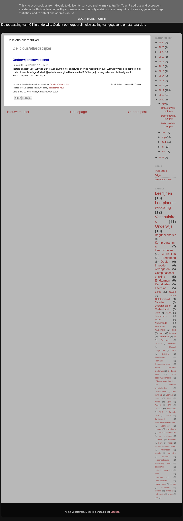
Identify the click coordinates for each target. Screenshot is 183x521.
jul (163, 146)
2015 (162, 71)
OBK (158, 291)
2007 (162, 157)
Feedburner (160, 357)
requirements (160, 484)
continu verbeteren (167, 432)
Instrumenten (160, 391)
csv (160, 436)
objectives (159, 467)
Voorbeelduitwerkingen (165, 422)
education (160, 326)
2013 (162, 80)
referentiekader (161, 480)
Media (157, 402)
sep (164, 137)
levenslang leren (163, 463)
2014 (162, 76)
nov (164, 103)
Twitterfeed (160, 419)
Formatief (159, 361)
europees (172, 439)
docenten (159, 439)
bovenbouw (171, 429)
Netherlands (161, 323)
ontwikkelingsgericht (164, 470)
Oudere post (137, 112)
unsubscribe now (56, 88)
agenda (158, 429)
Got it (102, 18)
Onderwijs (163, 226)
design (169, 436)
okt (164, 132)
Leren (157, 398)
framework (160, 330)
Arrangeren (162, 269)
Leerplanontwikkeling (165, 205)
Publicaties (161, 170)
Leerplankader (163, 305)
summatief (165, 487)
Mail (169, 398)
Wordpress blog (163, 179)
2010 (162, 95)
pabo (157, 474)
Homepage (78, 112)
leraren (165, 457)
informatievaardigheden (165, 446)
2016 (162, 66)
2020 (162, 52)
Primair (158, 405)
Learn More (86, 18)
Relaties (158, 409)
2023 (162, 47)
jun (164, 151)
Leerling (169, 395)
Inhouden (161, 265)
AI (175, 337)
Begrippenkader (165, 235)
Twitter (168, 415)
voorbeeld (164, 336)
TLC (161, 412)
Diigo (158, 175)
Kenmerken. (161, 316)
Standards (171, 409)
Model (158, 319)
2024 (162, 42)
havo (160, 443)
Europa (165, 354)
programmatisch (162, 477)
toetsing (169, 491)
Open (169, 402)
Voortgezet (165, 426)
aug (164, 141)
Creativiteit (165, 340)
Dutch (173, 350)
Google (168, 312)
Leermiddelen (164, 250)
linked (161, 333)
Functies (159, 302)
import (169, 443)
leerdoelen (171, 453)
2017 (162, 61)
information (165, 450)
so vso (173, 484)
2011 (162, 90)
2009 (162, 99)
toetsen (158, 491)
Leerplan (160, 288)
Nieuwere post (18, 112)
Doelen (165, 261)
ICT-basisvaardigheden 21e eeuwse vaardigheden (165, 384)
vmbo (170, 494)
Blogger (115, 511)
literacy (172, 333)
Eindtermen (162, 280)
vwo (157, 498)
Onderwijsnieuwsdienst (31, 60)
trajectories (160, 494)
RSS (169, 405)
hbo (174, 330)
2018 (162, 56)
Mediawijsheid (162, 309)
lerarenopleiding (162, 460)
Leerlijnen (163, 193)
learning (158, 453)
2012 (162, 85)
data (157, 312)
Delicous (172, 343)
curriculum (169, 254)
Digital (172, 292)
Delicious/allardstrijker (32, 48)
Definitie (158, 343)
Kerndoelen (162, 284)
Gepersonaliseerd (162, 364)
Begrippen (169, 257)
